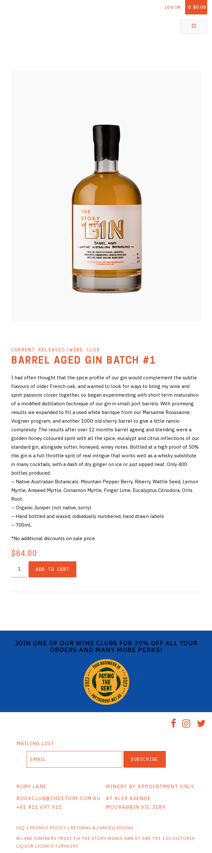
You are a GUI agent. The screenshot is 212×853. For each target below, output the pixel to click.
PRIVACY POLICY (48, 828)
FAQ (20, 828)
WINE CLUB (85, 350)
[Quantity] (19, 569)
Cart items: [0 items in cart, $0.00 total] (197, 7)
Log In (173, 7)
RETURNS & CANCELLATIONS (102, 828)
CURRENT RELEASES (38, 350)
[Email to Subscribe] (74, 759)
